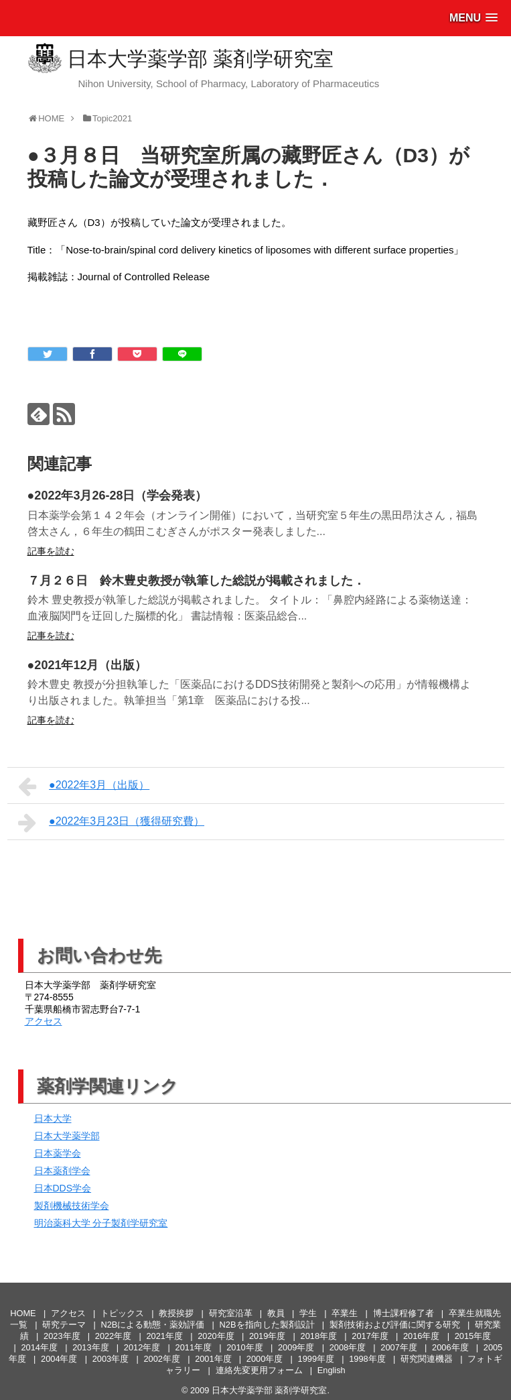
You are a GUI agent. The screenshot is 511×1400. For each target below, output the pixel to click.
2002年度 (161, 1359)
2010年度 (244, 1347)
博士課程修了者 (403, 1313)
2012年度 (142, 1347)
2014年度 (39, 1347)
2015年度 (473, 1336)
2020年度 (216, 1336)
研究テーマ (64, 1325)
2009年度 (296, 1347)
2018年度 (319, 1336)
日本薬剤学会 (62, 1170)
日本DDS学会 (63, 1188)
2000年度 (264, 1359)
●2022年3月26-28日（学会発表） (117, 495)
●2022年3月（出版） (84, 786)
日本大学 (53, 1118)
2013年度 (90, 1347)
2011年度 (193, 1347)
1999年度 (316, 1359)
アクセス (43, 1021)
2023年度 (62, 1336)
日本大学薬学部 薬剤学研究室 (200, 59)
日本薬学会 (57, 1153)
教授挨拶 (176, 1313)
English (331, 1370)
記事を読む (50, 551)
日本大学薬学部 (67, 1135)
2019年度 (267, 1336)
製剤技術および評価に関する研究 (395, 1325)
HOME (22, 1313)
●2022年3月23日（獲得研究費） (111, 822)
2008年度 (348, 1347)
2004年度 (59, 1359)
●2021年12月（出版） (87, 665)
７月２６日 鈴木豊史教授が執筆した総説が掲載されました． (196, 580)
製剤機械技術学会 (71, 1205)
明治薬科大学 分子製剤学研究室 (101, 1223)
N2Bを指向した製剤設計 (267, 1325)
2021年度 (164, 1336)
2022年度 (113, 1336)
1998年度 (367, 1359)
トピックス (122, 1313)
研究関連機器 (426, 1359)
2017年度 (370, 1336)
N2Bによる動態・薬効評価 (152, 1325)
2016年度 (421, 1336)
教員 (276, 1313)
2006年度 (450, 1347)
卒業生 (345, 1313)
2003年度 (110, 1359)
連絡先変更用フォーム (259, 1370)
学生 (308, 1313)
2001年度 (213, 1359)
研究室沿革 (230, 1313)
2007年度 (398, 1347)
